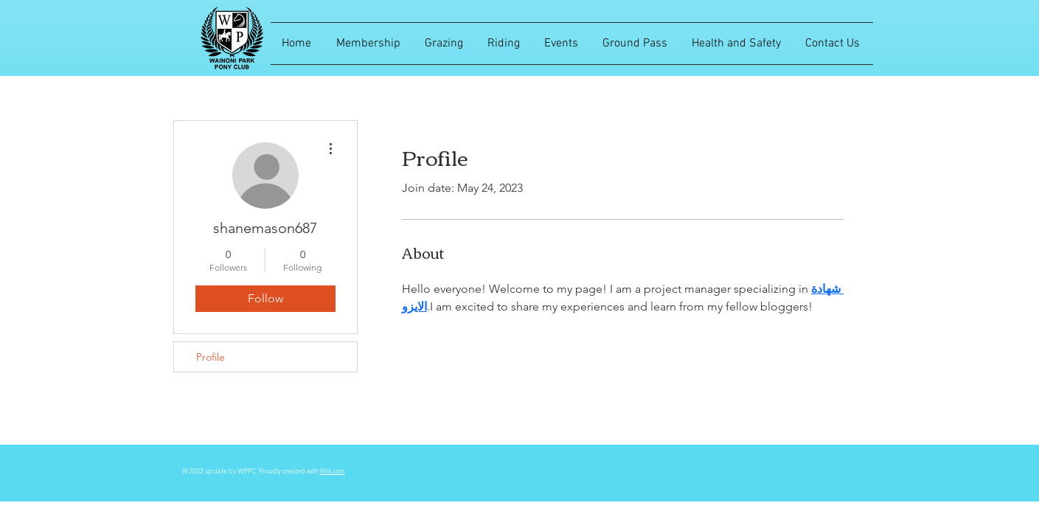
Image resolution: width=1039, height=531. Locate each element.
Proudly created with (289, 470)
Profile (210, 357)
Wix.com (332, 470)
